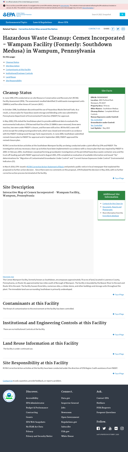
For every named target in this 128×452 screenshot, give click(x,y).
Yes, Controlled (96, 120)
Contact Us (94, 28)
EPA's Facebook (98, 428)
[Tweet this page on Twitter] (118, 29)
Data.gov (65, 398)
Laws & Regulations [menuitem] (42, 22)
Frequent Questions (106, 412)
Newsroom (66, 412)
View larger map (8, 277)
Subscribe (66, 427)
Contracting (32, 412)
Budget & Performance (37, 408)
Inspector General (70, 403)
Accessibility (32, 398)
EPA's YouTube (110, 428)
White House (67, 436)
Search (122, 14)
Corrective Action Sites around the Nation (38, 29)
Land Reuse (11, 77)
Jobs (63, 408)
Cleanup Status (12, 62)
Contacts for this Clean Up (113, 203)
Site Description (12, 65)
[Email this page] (123, 29)
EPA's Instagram (122, 428)
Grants (29, 417)
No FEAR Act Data (34, 427)
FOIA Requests (104, 408)
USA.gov (65, 431)
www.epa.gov (64, 5)
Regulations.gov (69, 422)
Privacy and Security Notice (39, 436)
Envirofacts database (111, 215)
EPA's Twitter (104, 428)
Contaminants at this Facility (18, 69)
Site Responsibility (14, 80)
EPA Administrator (35, 403)
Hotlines (101, 403)
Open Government (70, 417)
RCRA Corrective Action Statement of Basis (45, 166)
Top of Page (119, 178)
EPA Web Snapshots (35, 422)
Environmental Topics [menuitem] (16, 22)
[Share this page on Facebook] (113, 29)
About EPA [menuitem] (63, 22)
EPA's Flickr (116, 428)
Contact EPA (103, 398)
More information (88, 8)
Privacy (29, 431)
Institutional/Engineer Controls (19, 73)
